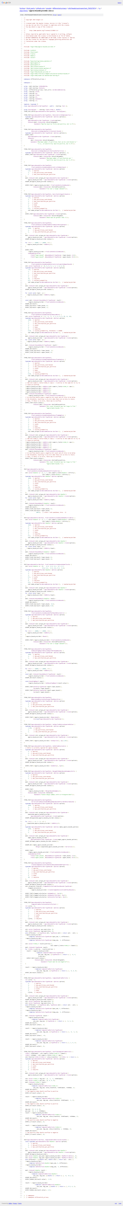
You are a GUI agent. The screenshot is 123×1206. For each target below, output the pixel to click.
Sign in (119, 3)
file (54, 15)
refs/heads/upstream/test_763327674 (82, 8)
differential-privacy (60, 8)
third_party (30, 8)
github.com (40, 8)
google (48, 8)
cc (99, 8)
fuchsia (22, 8)
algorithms (24, 11)
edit (59, 15)
